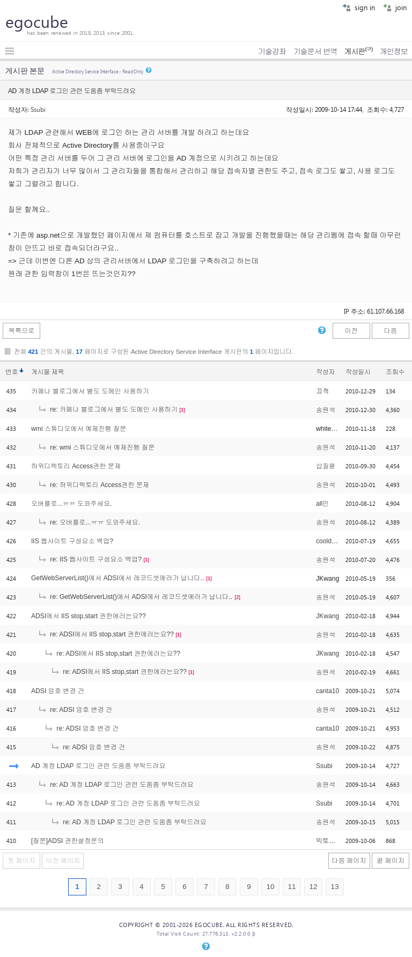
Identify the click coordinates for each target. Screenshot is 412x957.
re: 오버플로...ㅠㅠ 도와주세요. (89, 522)
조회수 (395, 372)
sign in (358, 7)
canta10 (327, 691)
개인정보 (394, 51)
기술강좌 (272, 51)
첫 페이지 (21, 860)
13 (334, 887)
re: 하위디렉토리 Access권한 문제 (93, 485)
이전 (350, 331)
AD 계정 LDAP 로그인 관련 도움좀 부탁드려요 (98, 766)
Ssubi (38, 109)
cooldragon (332, 541)
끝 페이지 (390, 860)
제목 (58, 372)
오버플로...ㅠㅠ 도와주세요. (71, 503)
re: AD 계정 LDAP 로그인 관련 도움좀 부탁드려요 (116, 784)
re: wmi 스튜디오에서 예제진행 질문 (96, 447)
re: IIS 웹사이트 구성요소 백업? (90, 559)
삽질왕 (325, 466)
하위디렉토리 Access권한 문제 (76, 466)
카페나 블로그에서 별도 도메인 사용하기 (90, 391)
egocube (36, 21)
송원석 (325, 410)
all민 (322, 503)
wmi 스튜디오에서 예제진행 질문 (78, 428)
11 (292, 887)
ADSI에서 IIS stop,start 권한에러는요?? (88, 616)
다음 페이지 (349, 860)
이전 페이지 (63, 860)
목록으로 (22, 331)
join (395, 7)
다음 (390, 331)
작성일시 (358, 372)
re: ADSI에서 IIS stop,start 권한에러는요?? (106, 634)
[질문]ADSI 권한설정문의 (67, 841)
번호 (11, 372)
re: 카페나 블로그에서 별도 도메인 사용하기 (108, 409)
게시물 (47, 372)
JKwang (327, 616)
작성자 (325, 372)
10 (270, 887)
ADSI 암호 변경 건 (57, 691)
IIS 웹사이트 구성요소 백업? (72, 541)
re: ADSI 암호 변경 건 (75, 709)
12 (313, 887)
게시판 (358, 51)
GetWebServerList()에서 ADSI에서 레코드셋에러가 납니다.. (117, 578)
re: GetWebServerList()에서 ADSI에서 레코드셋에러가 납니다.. (135, 597)
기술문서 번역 (315, 51)
